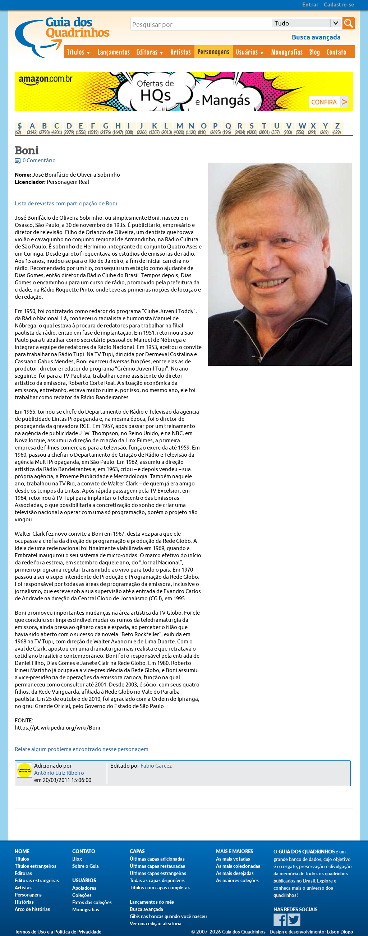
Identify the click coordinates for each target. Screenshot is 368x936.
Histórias (24, 902)
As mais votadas (233, 859)
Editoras (151, 51)
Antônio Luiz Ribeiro (59, 773)
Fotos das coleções (92, 902)
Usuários (250, 51)
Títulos (79, 51)
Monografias (287, 51)
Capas (137, 851)
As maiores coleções (237, 880)
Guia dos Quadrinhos (307, 851)
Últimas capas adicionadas (157, 859)
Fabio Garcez (156, 766)
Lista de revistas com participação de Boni (66, 203)
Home (22, 851)
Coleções (82, 895)
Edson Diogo (340, 932)
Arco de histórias (32, 909)
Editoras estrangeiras (37, 880)
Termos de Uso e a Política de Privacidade (58, 932)
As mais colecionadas (238, 866)
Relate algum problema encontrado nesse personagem (81, 749)
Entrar (310, 5)
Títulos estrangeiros (35, 866)
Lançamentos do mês (152, 902)
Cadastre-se (339, 5)
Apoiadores (84, 888)
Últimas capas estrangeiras (158, 873)
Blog (314, 51)
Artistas (181, 51)
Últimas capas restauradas (157, 866)
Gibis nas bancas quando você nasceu (168, 916)
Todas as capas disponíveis (157, 880)
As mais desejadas (235, 873)
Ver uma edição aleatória (155, 923)
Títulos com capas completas (160, 887)
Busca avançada (146, 909)
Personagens (214, 51)
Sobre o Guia (85, 866)
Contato (336, 51)
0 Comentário (39, 160)
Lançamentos (114, 51)
